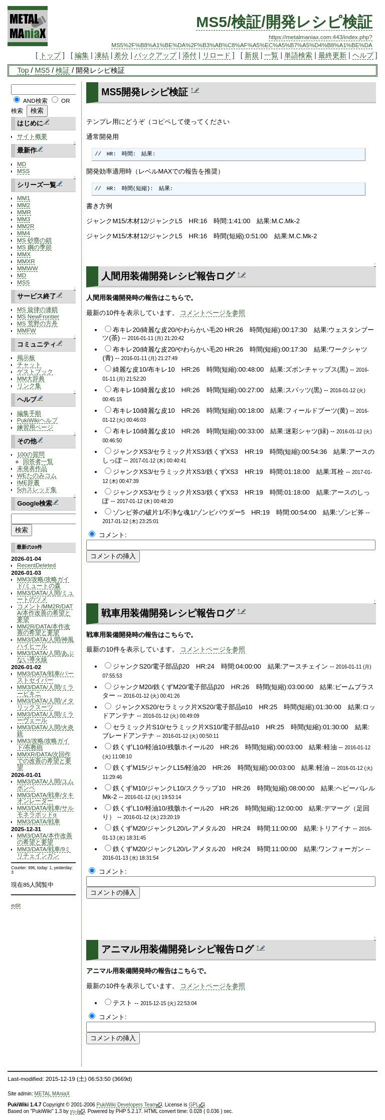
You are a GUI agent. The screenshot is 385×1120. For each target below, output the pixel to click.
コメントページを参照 (212, 312)
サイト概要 (32, 136)
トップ (50, 55)
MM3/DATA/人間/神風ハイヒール (45, 642)
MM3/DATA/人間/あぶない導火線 (45, 656)
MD (21, 164)
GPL (196, 1105)
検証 (63, 70)
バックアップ (155, 55)
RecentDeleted (36, 565)
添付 (189, 55)
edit (16, 905)
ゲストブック (35, 371)
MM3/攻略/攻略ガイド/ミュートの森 (43, 582)
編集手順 (29, 413)
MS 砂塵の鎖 (34, 240)
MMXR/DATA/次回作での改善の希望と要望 (44, 760)
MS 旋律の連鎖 (37, 309)
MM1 (23, 198)
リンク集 (29, 385)
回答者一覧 (38, 461)
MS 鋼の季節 (34, 247)
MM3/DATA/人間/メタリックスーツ (45, 703)
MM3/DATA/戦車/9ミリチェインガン (44, 852)
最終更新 (332, 55)
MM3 (23, 219)
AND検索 (35, 100)
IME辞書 (28, 482)
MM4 (23, 233)
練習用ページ (35, 427)
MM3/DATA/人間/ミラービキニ (45, 690)
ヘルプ (362, 55)
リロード (217, 55)
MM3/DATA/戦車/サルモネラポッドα (45, 811)
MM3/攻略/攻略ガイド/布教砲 (43, 743)
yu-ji (77, 1111)
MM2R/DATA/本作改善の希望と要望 (43, 629)
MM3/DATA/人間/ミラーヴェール (45, 717)
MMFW (26, 330)
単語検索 (298, 55)
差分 (121, 55)
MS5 (42, 70)
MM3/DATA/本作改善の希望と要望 (44, 838)
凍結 (102, 55)
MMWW (27, 268)
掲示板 (26, 357)
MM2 (23, 205)
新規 (252, 55)
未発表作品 (32, 468)
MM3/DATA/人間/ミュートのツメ (45, 595)
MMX (24, 254)
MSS (23, 171)
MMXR (26, 261)
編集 (82, 55)
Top (23, 70)
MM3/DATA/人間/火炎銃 (45, 730)
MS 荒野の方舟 (37, 323)
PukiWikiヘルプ (37, 420)
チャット (29, 364)
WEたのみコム (37, 475)
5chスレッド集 (37, 489)
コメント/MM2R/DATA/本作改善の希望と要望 (45, 612)
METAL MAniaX (52, 1093)
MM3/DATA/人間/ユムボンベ (45, 784)
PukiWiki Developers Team (129, 1105)
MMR (24, 212)
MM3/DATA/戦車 (38, 821)
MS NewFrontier (38, 316)
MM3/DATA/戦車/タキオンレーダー (45, 798)
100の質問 (31, 454)
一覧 (271, 55)
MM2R (25, 226)
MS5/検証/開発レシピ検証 (284, 22)
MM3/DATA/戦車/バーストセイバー (45, 676)
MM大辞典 (31, 378)
